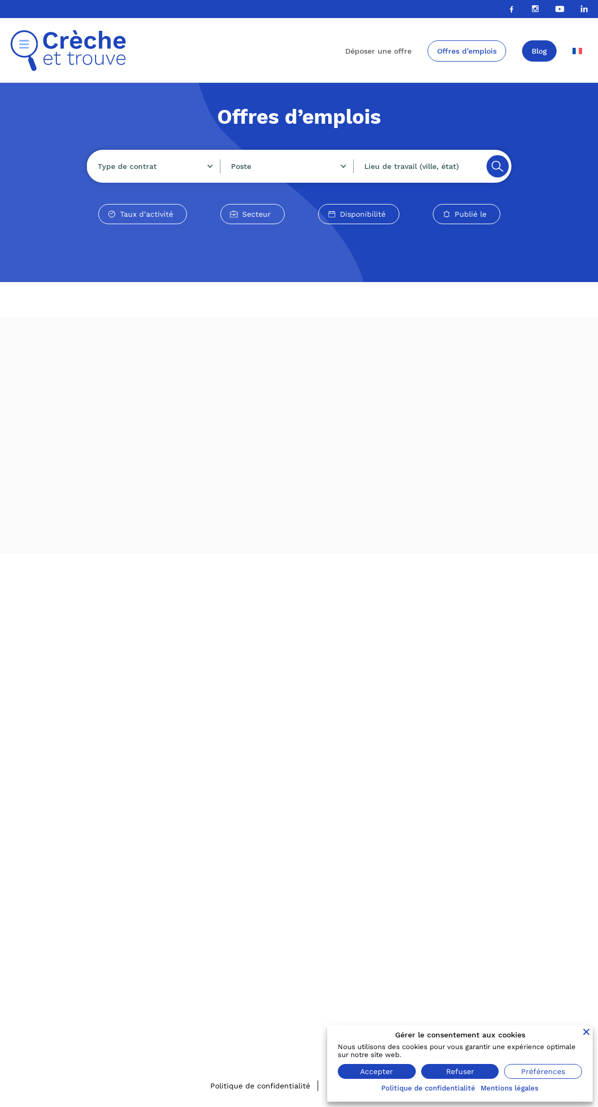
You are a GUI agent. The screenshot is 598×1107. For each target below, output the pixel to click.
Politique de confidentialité (260, 1086)
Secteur (256, 214)
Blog (539, 51)
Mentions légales (510, 1088)
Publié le (470, 214)
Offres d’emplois (467, 51)
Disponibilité (363, 214)
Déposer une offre (378, 51)
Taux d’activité (146, 214)
